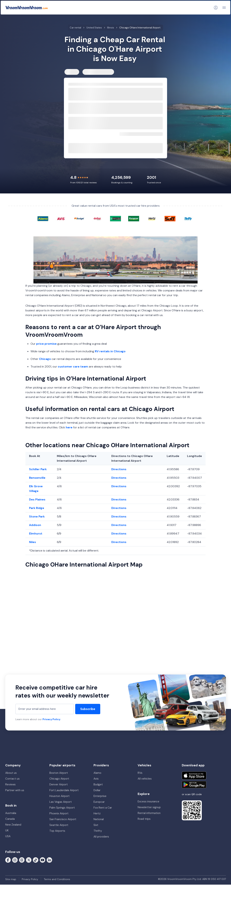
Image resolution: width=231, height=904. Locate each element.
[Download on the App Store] (194, 775)
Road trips (144, 819)
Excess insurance (148, 801)
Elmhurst (35, 533)
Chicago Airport (59, 778)
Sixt (96, 825)
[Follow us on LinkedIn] (49, 860)
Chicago (45, 359)
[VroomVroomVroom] (26, 7)
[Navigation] (224, 7)
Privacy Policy (51, 719)
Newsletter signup (149, 807)
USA (8, 836)
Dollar (97, 790)
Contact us (12, 778)
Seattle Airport (58, 825)
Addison (35, 525)
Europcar (99, 802)
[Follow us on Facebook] (8, 860)
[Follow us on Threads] (22, 860)
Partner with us (14, 790)
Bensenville (37, 478)
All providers (101, 836)
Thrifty (98, 831)
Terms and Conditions (57, 879)
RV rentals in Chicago (110, 351)
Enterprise (100, 796)
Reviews (10, 784)
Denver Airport (58, 784)
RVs (140, 773)
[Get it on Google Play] (194, 784)
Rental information (149, 813)
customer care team (73, 366)
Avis (96, 778)
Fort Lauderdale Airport (64, 790)
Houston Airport (59, 796)
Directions (118, 469)
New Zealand (13, 824)
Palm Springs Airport (62, 807)
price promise (46, 344)
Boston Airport (58, 773)
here (69, 427)
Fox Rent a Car (103, 807)
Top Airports (57, 831)
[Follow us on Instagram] (15, 860)
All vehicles (145, 778)
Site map (10, 879)
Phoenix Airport (58, 813)
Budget (98, 784)
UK (7, 830)
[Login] (216, 8)
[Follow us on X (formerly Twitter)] (28, 860)
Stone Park (37, 516)
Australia (10, 813)
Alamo (97, 773)
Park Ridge (36, 508)
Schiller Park (38, 469)
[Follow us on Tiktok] (35, 860)
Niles (32, 542)
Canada (10, 819)
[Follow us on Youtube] (42, 860)
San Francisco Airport (62, 819)
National (99, 819)
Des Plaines (37, 499)
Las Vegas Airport (60, 802)
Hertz (97, 813)
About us (11, 773)
